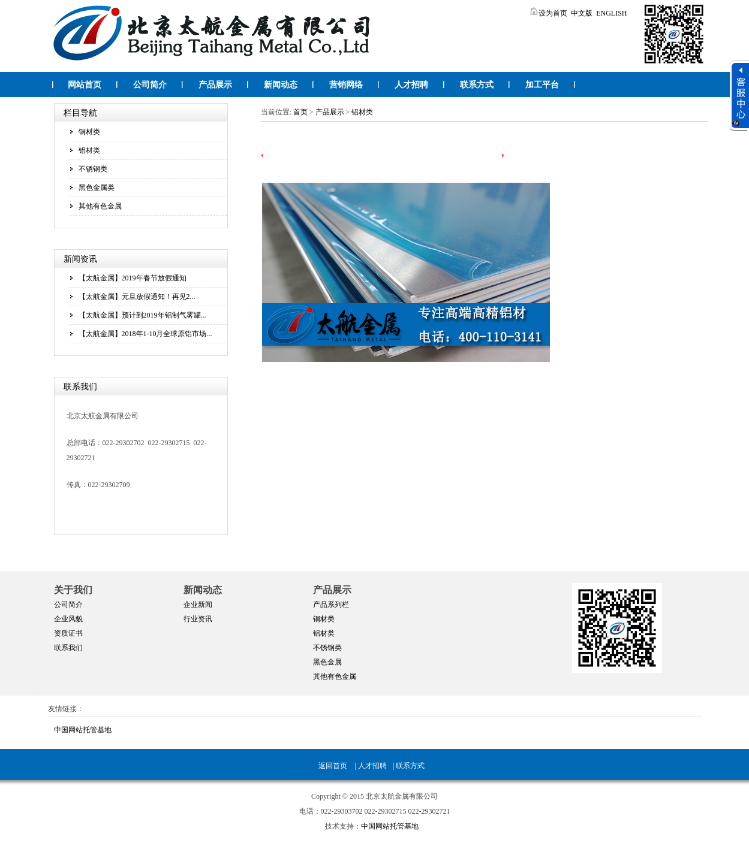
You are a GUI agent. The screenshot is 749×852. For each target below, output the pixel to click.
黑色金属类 (97, 187)
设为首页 (548, 13)
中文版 (581, 13)
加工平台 (542, 84)
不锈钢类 (93, 169)
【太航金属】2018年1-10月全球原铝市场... (145, 334)
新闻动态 (280, 84)
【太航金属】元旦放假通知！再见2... (137, 296)
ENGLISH (611, 13)
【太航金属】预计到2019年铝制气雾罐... (142, 315)
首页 (300, 112)
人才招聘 (411, 84)
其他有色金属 (100, 206)
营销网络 (346, 84)
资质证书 (68, 633)
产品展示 (215, 84)
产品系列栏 (331, 604)
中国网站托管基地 (83, 730)
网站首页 (84, 84)
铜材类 (89, 132)
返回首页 (332, 766)
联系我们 (68, 647)
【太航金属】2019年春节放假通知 (133, 278)
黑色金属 (327, 662)
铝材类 (89, 150)
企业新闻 (198, 604)
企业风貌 (68, 619)
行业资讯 (198, 619)
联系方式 (477, 84)
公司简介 (150, 84)
